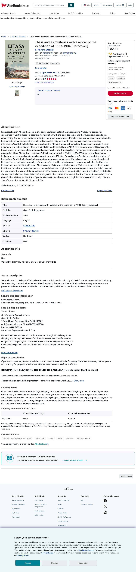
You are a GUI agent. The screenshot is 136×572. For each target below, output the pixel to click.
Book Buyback (39, 511)
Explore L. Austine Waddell (75, 460)
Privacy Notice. (23, 555)
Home (3, 36)
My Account (107, 5)
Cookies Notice (63, 521)
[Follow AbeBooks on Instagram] (105, 512)
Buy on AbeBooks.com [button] (120, 116)
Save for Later (41, 68)
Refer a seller (39, 515)
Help (130, 5)
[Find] (71, 5)
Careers (60, 509)
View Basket (16, 517)
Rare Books (54, 13)
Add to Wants (126, 476)
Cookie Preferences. (87, 550)
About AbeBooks (63, 500)
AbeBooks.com (42, 444)
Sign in (96, 5)
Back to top (68, 489)
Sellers (112, 13)
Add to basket (120, 93)
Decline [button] (54, 563)
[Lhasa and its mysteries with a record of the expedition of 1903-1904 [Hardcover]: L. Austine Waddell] (17, 59)
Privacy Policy (62, 513)
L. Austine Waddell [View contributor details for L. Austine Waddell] (18, 36)
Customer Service (87, 504)
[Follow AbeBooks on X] (105, 506)
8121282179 (48, 53)
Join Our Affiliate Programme (40, 505)
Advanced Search (8, 13)
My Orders (15, 513)
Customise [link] (83, 563)
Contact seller (7, 190)
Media (60, 504)
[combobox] (50, 5)
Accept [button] (28, 563)
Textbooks (96, 13)
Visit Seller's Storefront (12, 290)
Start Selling (130, 13)
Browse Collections (32, 13)
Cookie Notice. (47, 553)
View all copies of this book (49, 90)
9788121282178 (31, 231)
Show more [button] (79, 380)
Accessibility (62, 525)
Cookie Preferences (64, 517)
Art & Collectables (75, 13)
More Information (9, 352)
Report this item (104, 190)
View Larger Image (17, 86)
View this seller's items (44, 82)
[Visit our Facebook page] (105, 501)
